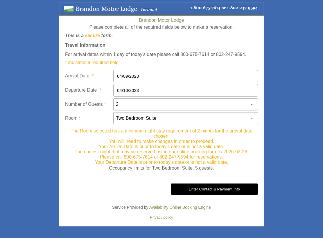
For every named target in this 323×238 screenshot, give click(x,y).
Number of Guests (85, 104)
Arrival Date (79, 75)
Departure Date (83, 90)
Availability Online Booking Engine (180, 207)
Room (72, 118)
